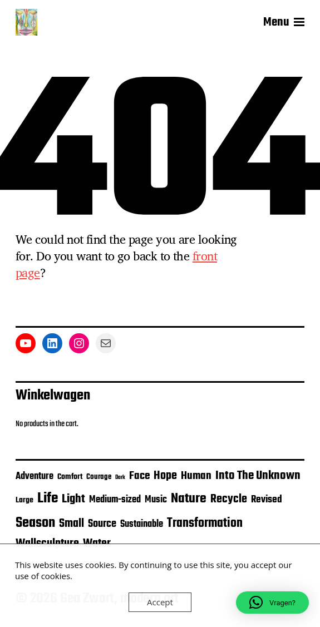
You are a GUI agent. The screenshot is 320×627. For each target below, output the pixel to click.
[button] (272, 602)
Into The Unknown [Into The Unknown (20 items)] (258, 476)
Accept (160, 602)
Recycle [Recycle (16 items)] (228, 499)
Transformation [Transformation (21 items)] (205, 524)
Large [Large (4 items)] (24, 500)
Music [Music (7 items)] (156, 499)
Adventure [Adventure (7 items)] (34, 476)
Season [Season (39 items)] (35, 523)
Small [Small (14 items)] (71, 524)
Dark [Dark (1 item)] (120, 477)
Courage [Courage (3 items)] (98, 477)
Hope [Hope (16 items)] (165, 476)
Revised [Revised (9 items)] (266, 500)
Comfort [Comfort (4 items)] (69, 477)
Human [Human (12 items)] (196, 476)
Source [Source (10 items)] (102, 524)
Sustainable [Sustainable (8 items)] (141, 524)
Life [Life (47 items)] (47, 498)
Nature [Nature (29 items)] (188, 499)
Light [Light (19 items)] (73, 499)
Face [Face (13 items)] (139, 476)
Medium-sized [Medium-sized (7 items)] (115, 499)
